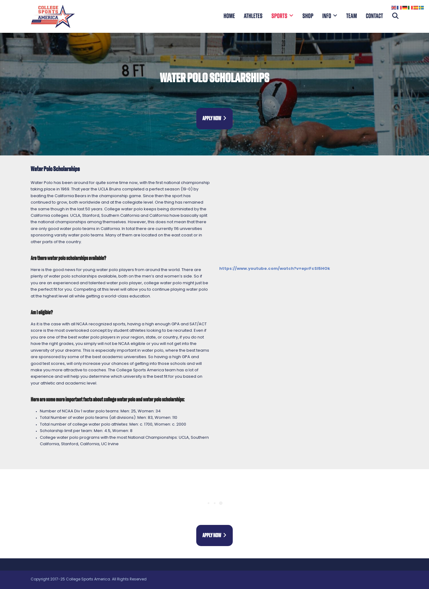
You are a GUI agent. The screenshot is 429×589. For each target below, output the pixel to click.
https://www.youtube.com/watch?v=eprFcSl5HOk (274, 269)
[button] (395, 16)
